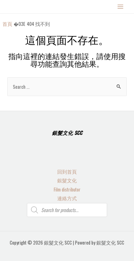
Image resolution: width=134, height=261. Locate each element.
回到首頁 (67, 171)
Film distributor (67, 189)
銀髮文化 (67, 180)
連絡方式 (67, 198)
